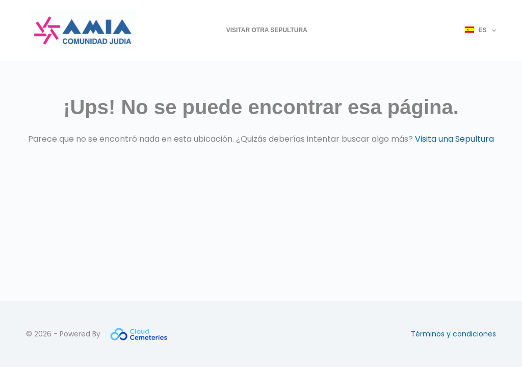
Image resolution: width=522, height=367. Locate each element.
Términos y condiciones (453, 334)
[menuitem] (476, 30)
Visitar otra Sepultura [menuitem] (266, 30)
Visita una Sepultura (454, 139)
